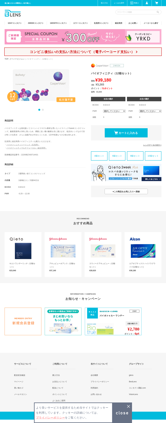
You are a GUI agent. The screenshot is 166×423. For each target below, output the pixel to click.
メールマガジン (20, 394)
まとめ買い (133, 23)
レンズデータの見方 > (152, 145)
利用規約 (94, 388)
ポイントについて (59, 394)
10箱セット (153, 156)
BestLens (133, 382)
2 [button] (43, 110)
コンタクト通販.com (137, 388)
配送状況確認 (19, 375)
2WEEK (36, 23)
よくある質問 (119, 3)
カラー (80, 23)
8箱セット (135, 156)
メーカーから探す (151, 23)
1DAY (15, 23)
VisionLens (133, 394)
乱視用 (101, 23)
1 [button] (39, 110)
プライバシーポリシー (100, 382)
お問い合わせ (96, 394)
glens (131, 375)
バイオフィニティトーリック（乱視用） (23, 145)
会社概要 (94, 375)
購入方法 (104, 3)
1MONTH (58, 23)
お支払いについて (59, 382)
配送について (57, 388)
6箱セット (117, 156)
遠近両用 (118, 23)
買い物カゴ (18, 388)
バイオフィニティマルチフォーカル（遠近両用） (26, 148)
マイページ (18, 382)
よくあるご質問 (58, 401)
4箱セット (99, 156)
